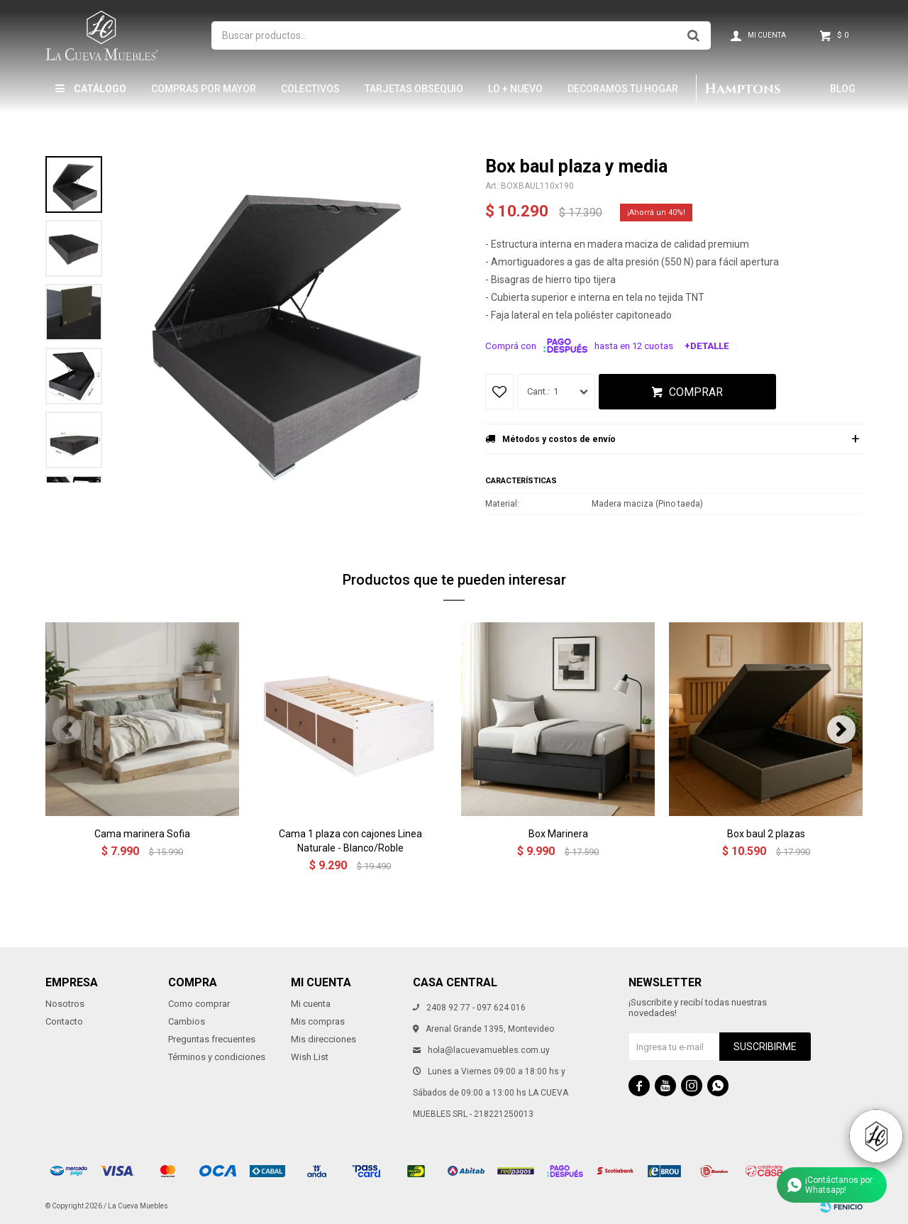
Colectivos (310, 88)
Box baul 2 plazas (766, 833)
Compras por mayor (203, 88)
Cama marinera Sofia (142, 833)
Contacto (64, 1021)
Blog (843, 88)
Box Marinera (558, 833)
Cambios (186, 1021)
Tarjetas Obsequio (414, 88)
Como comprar (199, 1003)
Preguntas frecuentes (211, 1039)
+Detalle (707, 346)
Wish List (309, 1057)
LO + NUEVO (515, 88)
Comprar (696, 392)
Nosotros (64, 1003)
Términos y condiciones (216, 1057)
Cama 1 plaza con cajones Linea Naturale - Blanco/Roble (350, 841)
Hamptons (742, 88)
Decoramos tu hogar (623, 88)
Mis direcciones (323, 1039)
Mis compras (318, 1021)
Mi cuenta (311, 1003)
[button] (841, 729)
